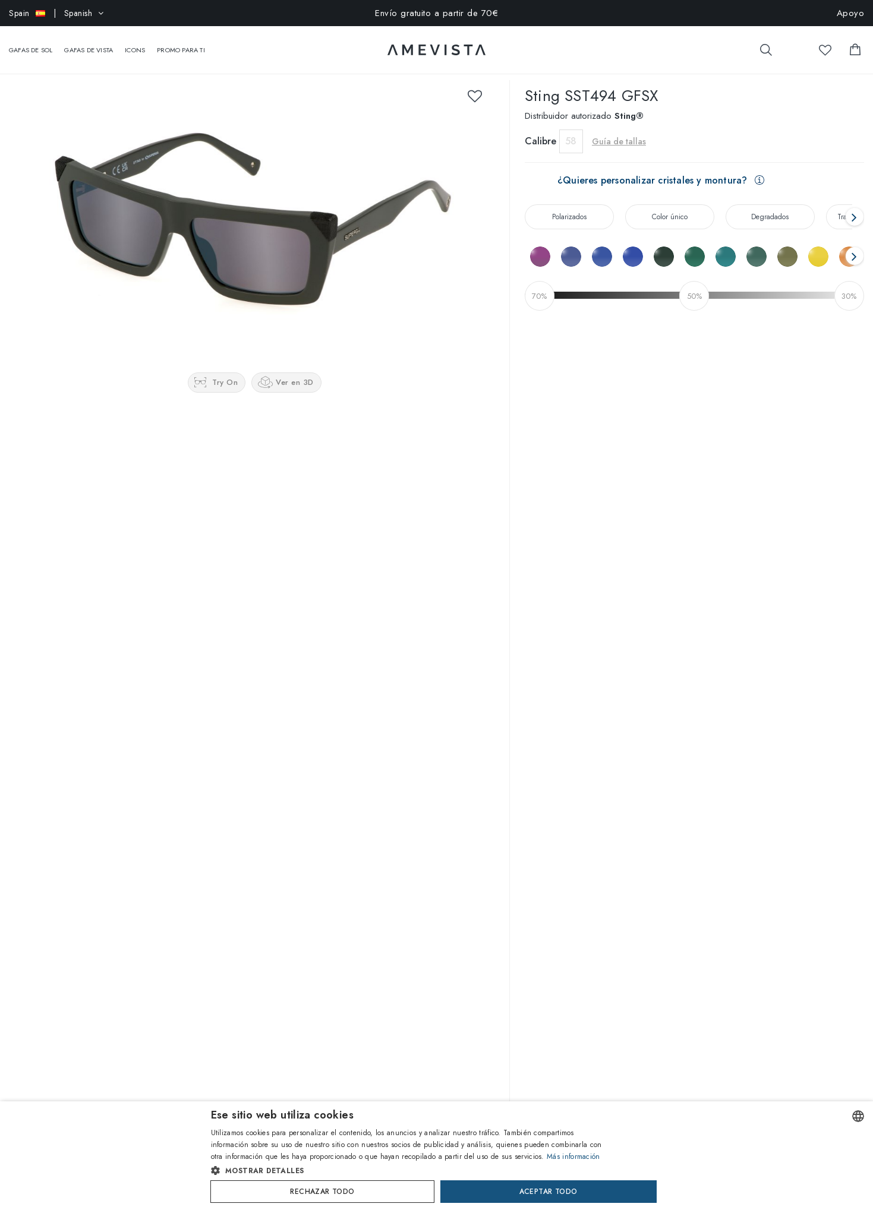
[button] (411, 1171)
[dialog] (436, 1155)
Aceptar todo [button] (548, 1191)
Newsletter (415, 937)
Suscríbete (461, 1057)
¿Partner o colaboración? (54, 907)
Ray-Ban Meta (161, 870)
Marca (149, 852)
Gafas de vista (88, 44)
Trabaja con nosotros (45, 889)
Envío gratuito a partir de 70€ (436, 13)
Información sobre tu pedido (447, 882)
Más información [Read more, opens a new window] (573, 1156)
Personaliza (288, 889)
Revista (20, 870)
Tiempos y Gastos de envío (444, 900)
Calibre (540, 129)
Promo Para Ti (181, 44)
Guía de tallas (619, 129)
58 (570, 129)
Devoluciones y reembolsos (444, 919)
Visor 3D (283, 870)
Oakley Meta (160, 889)
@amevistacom (721, 827)
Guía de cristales (297, 925)
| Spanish (56, 13)
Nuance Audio (163, 907)
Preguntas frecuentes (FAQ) (445, 864)
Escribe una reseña (437, 728)
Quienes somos (35, 852)
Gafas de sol (30, 44)
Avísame (606, 401)
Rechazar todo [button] (322, 1191)
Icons (135, 44)
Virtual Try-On (292, 852)
